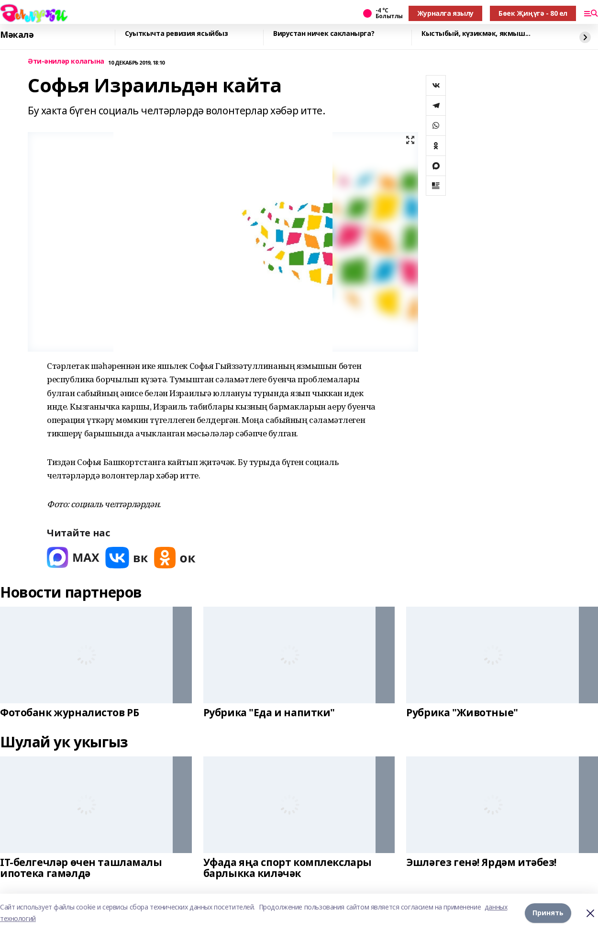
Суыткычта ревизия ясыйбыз (176, 34)
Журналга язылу (445, 13)
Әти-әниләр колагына (66, 61)
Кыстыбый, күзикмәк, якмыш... (475, 34)
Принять (548, 912)
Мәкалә (16, 35)
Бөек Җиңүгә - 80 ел (532, 13)
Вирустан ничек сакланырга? (323, 34)
